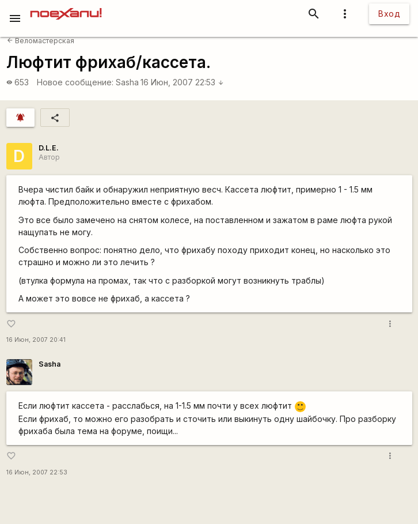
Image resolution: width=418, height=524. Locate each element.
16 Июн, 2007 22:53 (182, 82)
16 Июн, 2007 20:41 (36, 340)
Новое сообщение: (75, 82)
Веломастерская (40, 40)
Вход (389, 13)
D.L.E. (49, 148)
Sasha (127, 82)
